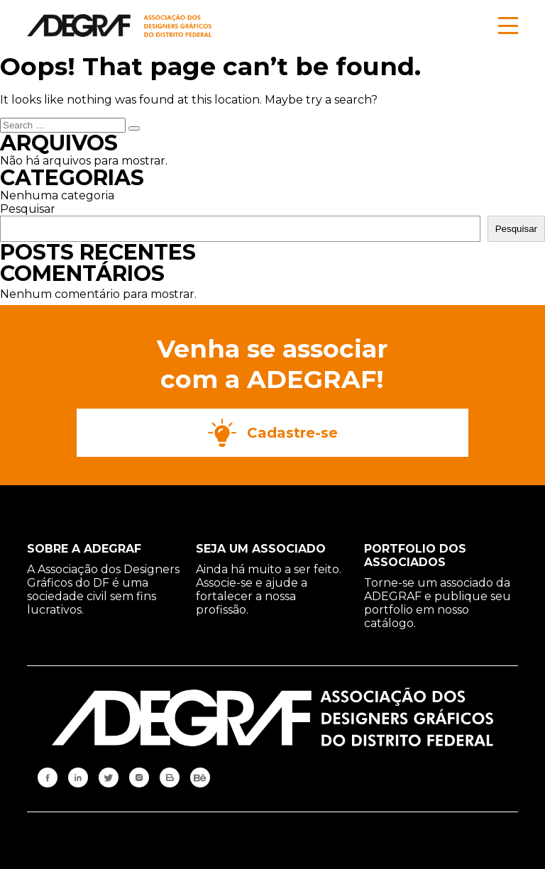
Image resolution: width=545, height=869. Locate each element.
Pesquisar (27, 209)
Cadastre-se (273, 433)
